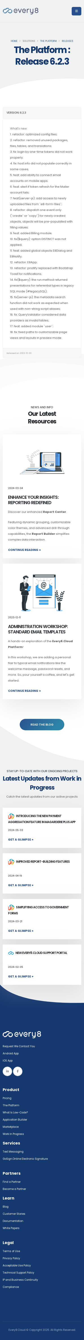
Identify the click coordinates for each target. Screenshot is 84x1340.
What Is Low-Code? (15, 1112)
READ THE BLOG (42, 724)
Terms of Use (11, 1251)
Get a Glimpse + (21, 839)
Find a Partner (12, 1182)
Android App (11, 1053)
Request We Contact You (19, 1046)
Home (14, 41)
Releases (67, 41)
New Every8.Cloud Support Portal (37, 953)
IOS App (9, 1060)
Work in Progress (13, 1134)
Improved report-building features (39, 862)
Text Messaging (13, 1151)
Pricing (7, 1098)
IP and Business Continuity (20, 1280)
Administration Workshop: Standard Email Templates (38, 629)
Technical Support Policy (18, 1272)
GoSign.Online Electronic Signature (25, 1159)
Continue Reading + (24, 550)
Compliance (11, 1287)
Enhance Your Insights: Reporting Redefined (33, 500)
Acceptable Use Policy (17, 1265)
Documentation (13, 1221)
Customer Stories (14, 1214)
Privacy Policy (11, 1258)
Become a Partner (14, 1189)
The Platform (48, 41)
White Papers (11, 1228)
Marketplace (11, 1127)
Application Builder (15, 1119)
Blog (6, 1206)
